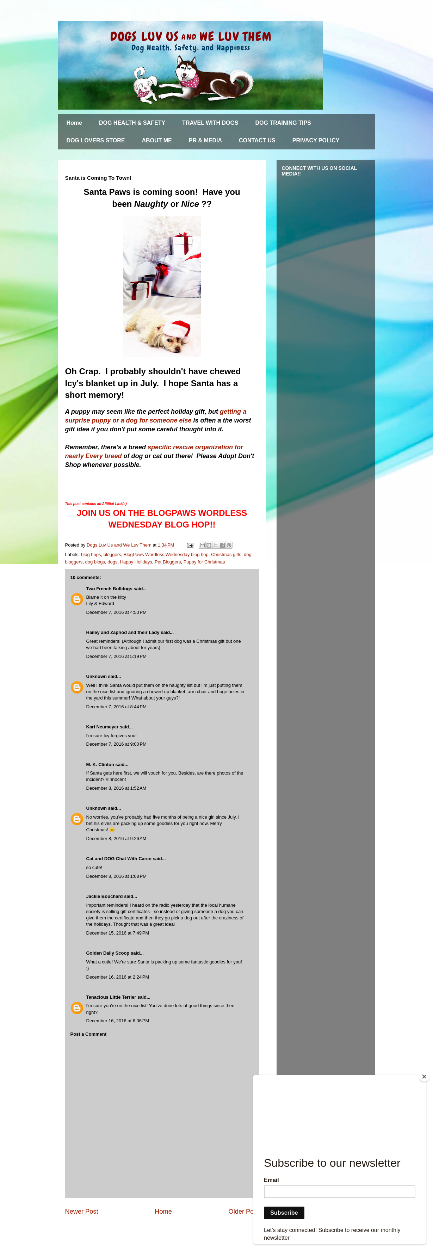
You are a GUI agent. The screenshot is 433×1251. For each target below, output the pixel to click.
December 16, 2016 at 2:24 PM (117, 977)
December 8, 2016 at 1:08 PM (116, 876)
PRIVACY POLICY (316, 140)
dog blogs (95, 562)
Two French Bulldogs (109, 588)
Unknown (96, 676)
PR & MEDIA (205, 140)
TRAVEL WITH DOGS (210, 123)
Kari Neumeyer (102, 726)
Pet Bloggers (168, 562)
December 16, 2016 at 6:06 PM (117, 1020)
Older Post (244, 1211)
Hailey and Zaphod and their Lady (123, 632)
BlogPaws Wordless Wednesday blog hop (166, 554)
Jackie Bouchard (104, 896)
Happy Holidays (136, 562)
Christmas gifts (226, 554)
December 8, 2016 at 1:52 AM (116, 788)
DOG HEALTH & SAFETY (132, 123)
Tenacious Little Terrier (111, 997)
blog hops (91, 554)
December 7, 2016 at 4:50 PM (116, 612)
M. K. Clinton (100, 764)
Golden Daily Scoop (108, 953)
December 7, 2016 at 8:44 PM (116, 706)
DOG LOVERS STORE (96, 140)
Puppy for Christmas (204, 562)
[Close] (424, 1076)
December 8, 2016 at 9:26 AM (116, 838)
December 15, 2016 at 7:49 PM (117, 933)
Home (74, 123)
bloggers (112, 554)
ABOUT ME (157, 140)
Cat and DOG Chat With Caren (119, 858)
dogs (112, 562)
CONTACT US (257, 140)
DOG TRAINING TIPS (283, 123)
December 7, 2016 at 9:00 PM (116, 744)
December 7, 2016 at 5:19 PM (116, 656)
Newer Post (81, 1211)
